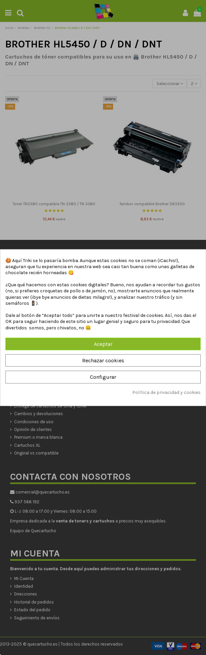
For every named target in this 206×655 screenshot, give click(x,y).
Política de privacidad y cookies (166, 392)
